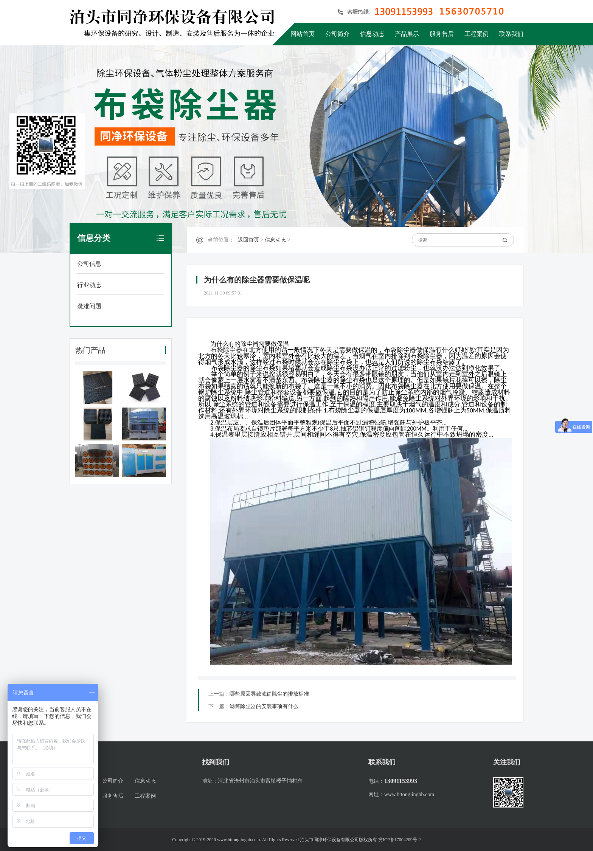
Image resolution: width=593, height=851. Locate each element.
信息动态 (372, 34)
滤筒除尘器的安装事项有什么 (264, 706)
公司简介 (337, 34)
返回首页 (248, 240)
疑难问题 (89, 306)
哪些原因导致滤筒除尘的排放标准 (269, 694)
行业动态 (89, 285)
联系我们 (511, 34)
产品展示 (407, 34)
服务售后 (442, 34)
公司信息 (89, 263)
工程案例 (476, 34)
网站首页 (302, 34)
